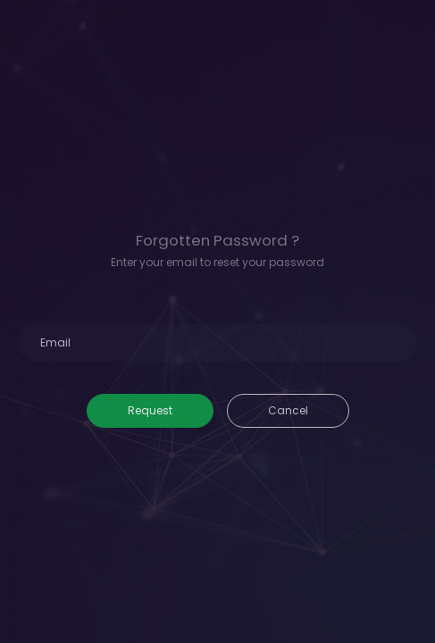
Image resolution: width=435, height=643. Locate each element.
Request (150, 410)
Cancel (288, 410)
